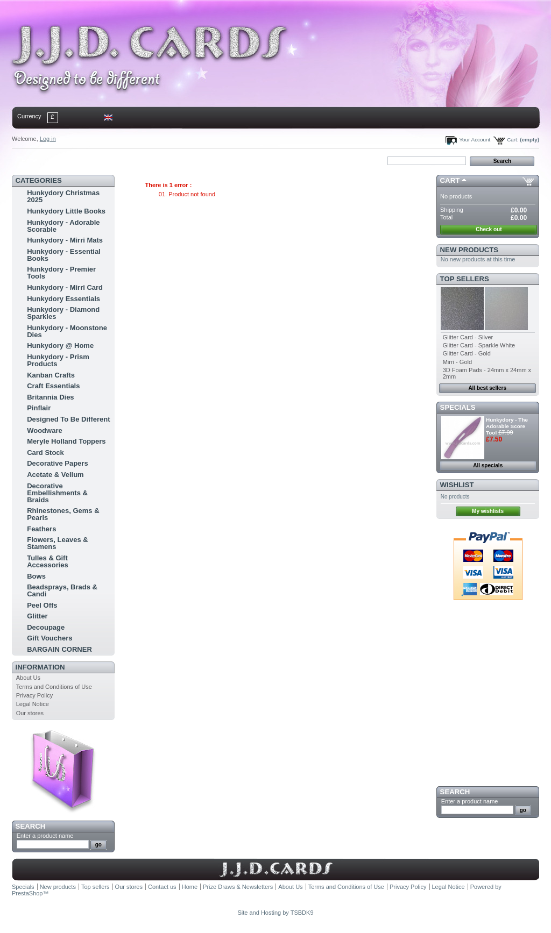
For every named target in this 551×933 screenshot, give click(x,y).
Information (40, 667)
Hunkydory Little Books (66, 211)
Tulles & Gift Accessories (47, 561)
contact (65, 160)
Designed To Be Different (68, 419)
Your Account (474, 140)
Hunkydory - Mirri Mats (65, 240)
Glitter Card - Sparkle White (479, 345)
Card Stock (45, 452)
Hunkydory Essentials (63, 299)
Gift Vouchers (49, 638)
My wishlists (488, 511)
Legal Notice (32, 704)
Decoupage (46, 627)
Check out (488, 229)
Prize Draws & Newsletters (238, 887)
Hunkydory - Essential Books (64, 254)
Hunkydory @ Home (60, 345)
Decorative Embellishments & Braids (57, 493)
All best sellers (487, 388)
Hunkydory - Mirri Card (65, 287)
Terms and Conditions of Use (54, 686)
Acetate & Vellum (55, 475)
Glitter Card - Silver (468, 337)
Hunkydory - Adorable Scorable (63, 225)
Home (29, 160)
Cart (450, 180)
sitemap (100, 160)
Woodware (44, 430)
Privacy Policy (34, 695)
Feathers (41, 529)
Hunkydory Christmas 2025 (63, 196)
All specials (488, 465)
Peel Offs (42, 605)
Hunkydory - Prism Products (58, 360)
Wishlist (457, 485)
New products (469, 250)
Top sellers (464, 279)
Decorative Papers (57, 463)
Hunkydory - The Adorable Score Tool (507, 426)
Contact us (162, 887)
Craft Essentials (53, 386)
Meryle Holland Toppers (66, 441)
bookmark (136, 160)
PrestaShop (27, 893)
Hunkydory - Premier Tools (61, 272)
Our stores (30, 713)
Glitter (37, 616)
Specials (458, 407)
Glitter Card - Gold (467, 353)
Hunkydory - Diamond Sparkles (63, 313)
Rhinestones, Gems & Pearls (63, 514)
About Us (28, 677)
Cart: (512, 140)
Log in (48, 139)
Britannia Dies (50, 397)
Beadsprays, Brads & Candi (62, 590)
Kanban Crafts (51, 375)
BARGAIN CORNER (59, 649)
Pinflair (39, 408)
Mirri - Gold (457, 362)
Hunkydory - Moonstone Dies (67, 331)
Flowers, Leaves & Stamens (57, 543)
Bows (36, 576)
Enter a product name (45, 835)
